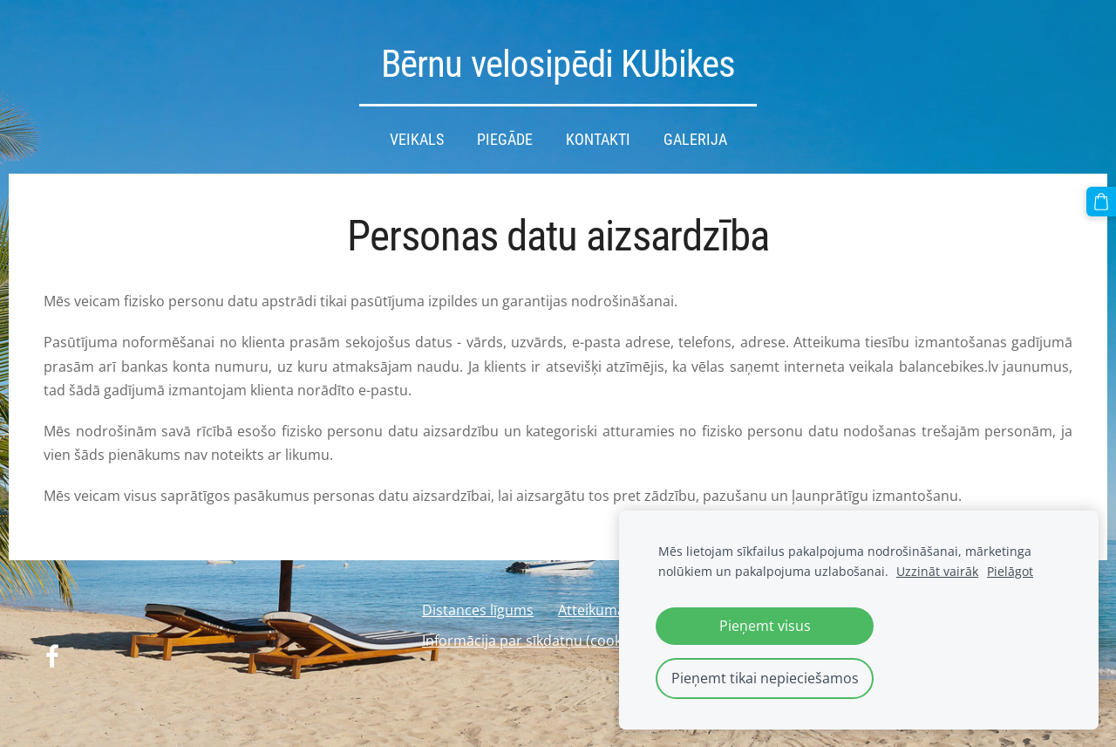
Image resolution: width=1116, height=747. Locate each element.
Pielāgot (1010, 571)
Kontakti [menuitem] (598, 139)
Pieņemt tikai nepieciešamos (765, 678)
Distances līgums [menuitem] (478, 610)
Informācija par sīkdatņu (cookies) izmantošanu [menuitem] (578, 640)
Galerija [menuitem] (695, 139)
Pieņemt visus (765, 625)
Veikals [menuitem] (417, 139)
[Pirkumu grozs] (1101, 201)
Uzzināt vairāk (937, 571)
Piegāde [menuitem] (505, 139)
